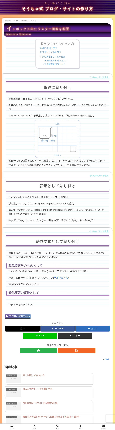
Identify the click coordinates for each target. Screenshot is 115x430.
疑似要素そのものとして (57, 61)
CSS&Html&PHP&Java (18, 316)
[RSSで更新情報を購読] (60, 350)
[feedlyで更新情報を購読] (54, 350)
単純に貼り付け (49, 48)
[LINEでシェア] (40, 336)
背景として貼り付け (51, 52)
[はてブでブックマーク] (92, 329)
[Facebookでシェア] (57, 329)
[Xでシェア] (22, 329)
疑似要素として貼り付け (53, 57)
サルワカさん (61, 277)
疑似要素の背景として (56, 64)
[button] (75, 336)
